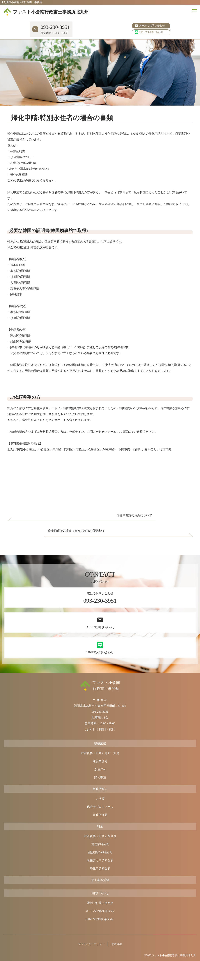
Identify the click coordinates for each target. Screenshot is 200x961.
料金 (100, 826)
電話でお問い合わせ (100, 902)
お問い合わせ (100, 893)
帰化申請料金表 (100, 868)
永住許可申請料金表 (100, 860)
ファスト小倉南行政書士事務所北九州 (46, 12)
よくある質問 (100, 880)
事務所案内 (100, 788)
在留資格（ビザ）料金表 (100, 836)
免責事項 (116, 944)
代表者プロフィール (100, 806)
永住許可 (100, 769)
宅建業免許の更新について (134, 515)
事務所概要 (100, 814)
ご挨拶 (100, 798)
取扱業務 (100, 743)
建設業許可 (100, 761)
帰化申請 (100, 777)
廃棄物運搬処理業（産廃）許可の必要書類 (76, 530)
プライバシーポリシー (91, 944)
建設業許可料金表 (100, 852)
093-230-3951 (100, 711)
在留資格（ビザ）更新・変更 (100, 753)
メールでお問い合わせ (152, 25)
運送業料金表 (100, 844)
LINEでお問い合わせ (149, 32)
